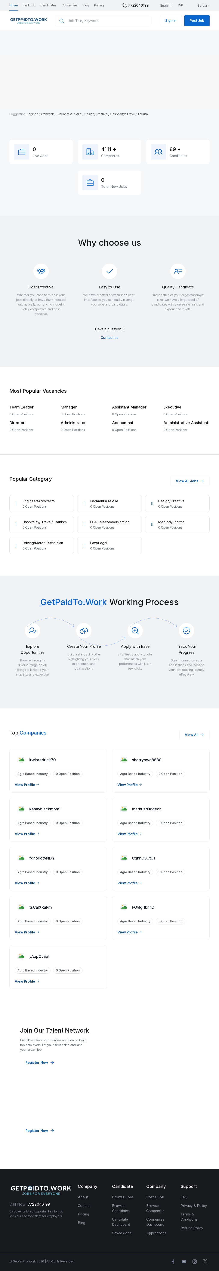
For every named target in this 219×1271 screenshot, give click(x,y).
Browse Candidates (121, 1208)
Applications (156, 1233)
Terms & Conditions (189, 1216)
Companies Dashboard (155, 1222)
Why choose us (109, 243)
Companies (69, 5)
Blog (86, 5)
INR (181, 5)
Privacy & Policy (194, 1205)
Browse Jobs (123, 1197)
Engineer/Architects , (42, 114)
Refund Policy (192, 1228)
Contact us (109, 337)
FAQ (184, 1197)
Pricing (99, 5)
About (83, 1197)
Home (13, 5)
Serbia (199, 5)
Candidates (48, 5)
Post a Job (155, 1197)
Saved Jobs (121, 1233)
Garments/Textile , (71, 114)
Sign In (170, 20)
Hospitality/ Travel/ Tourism (129, 114)
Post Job (197, 20)
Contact (84, 1205)
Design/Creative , (97, 114)
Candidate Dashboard (121, 1222)
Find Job (29, 5)
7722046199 (135, 5)
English (162, 5)
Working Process (144, 602)
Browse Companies (155, 1208)
